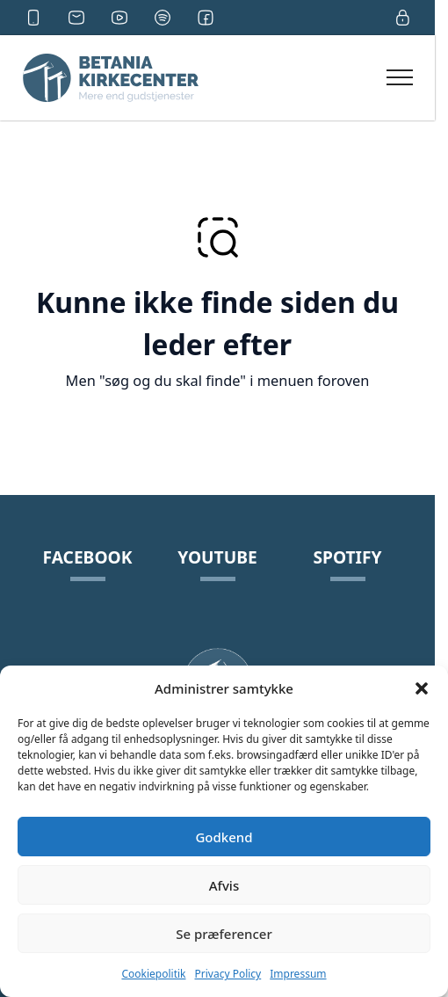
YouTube (217, 557)
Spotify (347, 557)
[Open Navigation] (400, 77)
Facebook (88, 557)
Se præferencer (224, 933)
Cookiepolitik (153, 973)
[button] (421, 688)
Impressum (298, 973)
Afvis (224, 885)
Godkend (223, 837)
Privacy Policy (228, 973)
